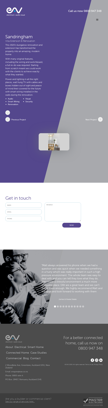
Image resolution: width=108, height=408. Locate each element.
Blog (26, 358)
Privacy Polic (98, 364)
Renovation (13, 104)
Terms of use (89, 364)
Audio (10, 98)
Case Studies (38, 352)
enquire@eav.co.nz (19, 371)
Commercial (14, 358)
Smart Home (36, 347)
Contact (35, 358)
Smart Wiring (13, 101)
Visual (28, 98)
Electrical (20, 347)
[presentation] (26, 228)
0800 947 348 (93, 11)
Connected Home (17, 352)
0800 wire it (17, 375)
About (9, 347)
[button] (97, 20)
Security (29, 101)
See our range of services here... (20, 401)
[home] (15, 11)
